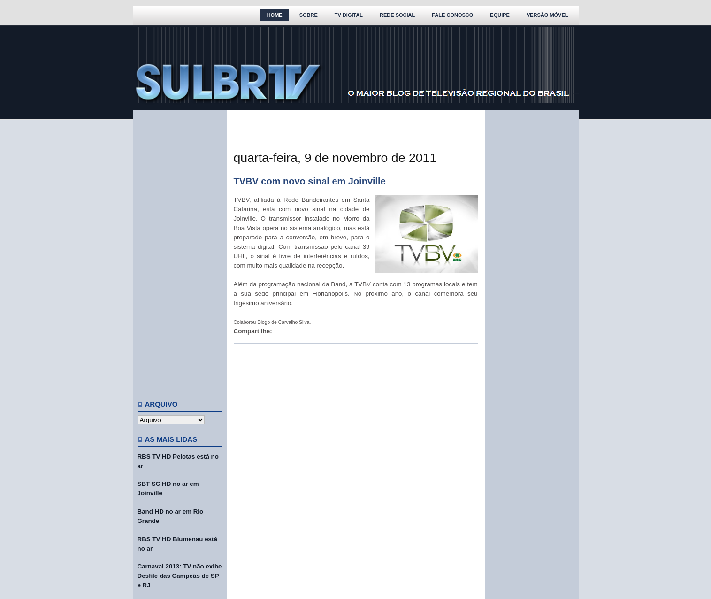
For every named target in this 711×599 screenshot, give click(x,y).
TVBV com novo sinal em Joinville (310, 181)
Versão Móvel (547, 15)
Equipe (500, 15)
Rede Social (397, 15)
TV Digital (349, 15)
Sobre (308, 15)
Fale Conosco (452, 15)
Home (275, 15)
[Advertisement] (180, 251)
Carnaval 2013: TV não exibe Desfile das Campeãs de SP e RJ (180, 576)
